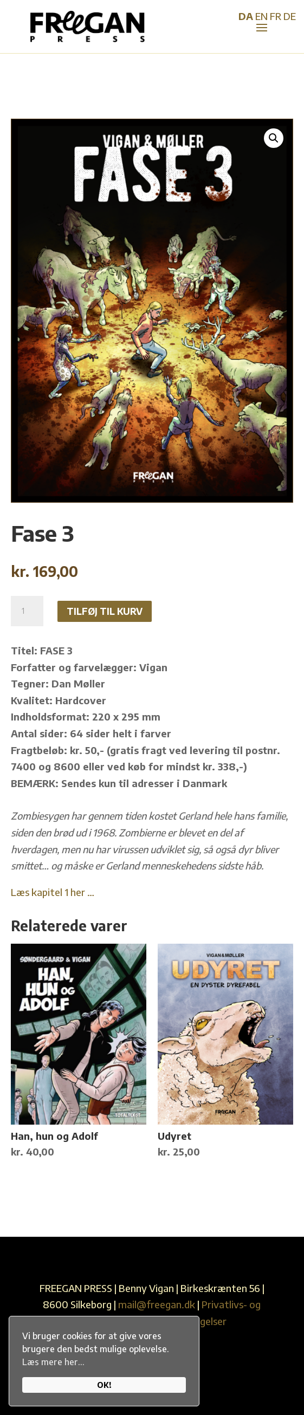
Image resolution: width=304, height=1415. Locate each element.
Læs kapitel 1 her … (52, 892)
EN (261, 16)
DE (289, 16)
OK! (104, 1385)
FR (275, 16)
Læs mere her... (53, 1361)
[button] (273, 138)
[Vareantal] (27, 611)
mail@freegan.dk (156, 1304)
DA (245, 16)
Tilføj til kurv (105, 611)
